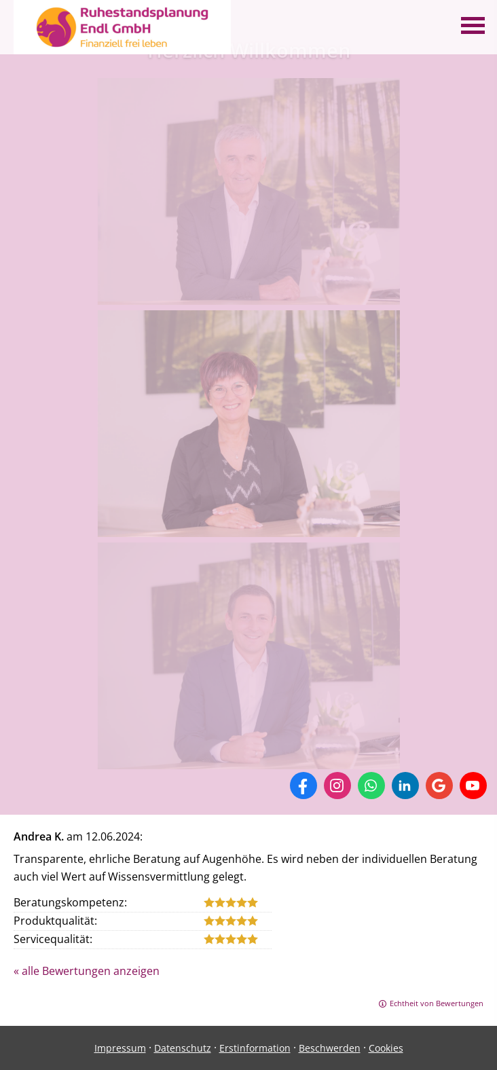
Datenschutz (182, 1047)
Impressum (120, 1047)
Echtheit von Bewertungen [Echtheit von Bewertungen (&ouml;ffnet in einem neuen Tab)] (436, 1003)
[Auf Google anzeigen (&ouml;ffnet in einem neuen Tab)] (439, 785)
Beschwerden (330, 1047)
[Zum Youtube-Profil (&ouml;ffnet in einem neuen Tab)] (473, 785)
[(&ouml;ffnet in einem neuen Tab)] (249, 295)
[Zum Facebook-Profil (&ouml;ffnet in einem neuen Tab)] (303, 785)
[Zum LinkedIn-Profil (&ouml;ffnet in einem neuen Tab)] (405, 785)
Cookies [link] (386, 1047)
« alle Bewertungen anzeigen (87, 970)
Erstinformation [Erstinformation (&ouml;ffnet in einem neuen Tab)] (255, 1047)
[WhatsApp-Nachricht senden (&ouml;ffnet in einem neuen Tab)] (371, 785)
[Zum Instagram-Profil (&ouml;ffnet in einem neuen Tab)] (337, 785)
